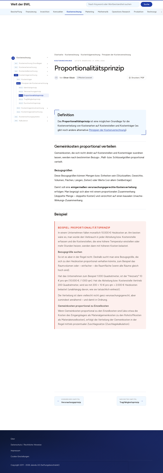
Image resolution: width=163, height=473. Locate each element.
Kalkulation (23, 121)
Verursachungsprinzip (32, 91)
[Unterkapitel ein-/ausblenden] (47, 57)
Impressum (15, 450)
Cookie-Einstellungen (20, 456)
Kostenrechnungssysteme (29, 117)
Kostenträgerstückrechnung (32, 108)
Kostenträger (26, 79)
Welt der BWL (20, 4)
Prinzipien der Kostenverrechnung (34, 83)
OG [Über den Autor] (56, 77)
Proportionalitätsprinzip (33, 95)
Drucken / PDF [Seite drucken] (136, 78)
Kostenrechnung (23, 57)
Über (13, 439)
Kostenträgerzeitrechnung (31, 112)
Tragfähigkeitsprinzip (32, 99)
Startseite (58, 55)
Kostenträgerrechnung (28, 75)
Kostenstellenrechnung (28, 71)
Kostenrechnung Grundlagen (30, 63)
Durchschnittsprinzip (32, 103)
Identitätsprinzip (30, 88)
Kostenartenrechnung (28, 67)
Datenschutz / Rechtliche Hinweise (26, 445)
